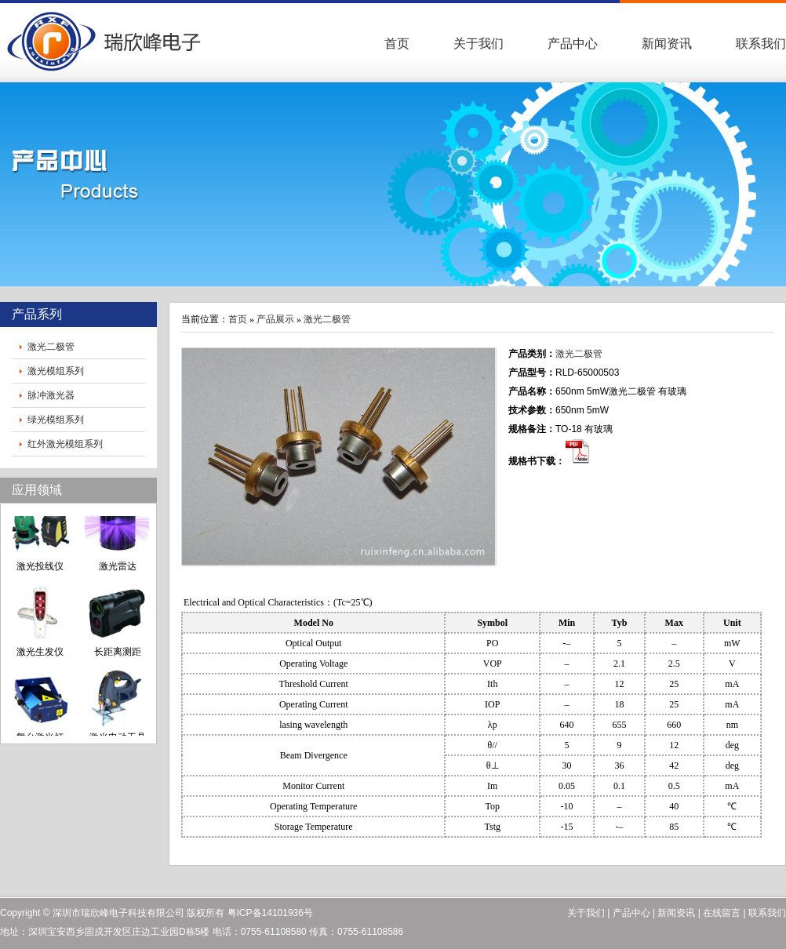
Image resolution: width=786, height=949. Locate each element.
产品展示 (275, 319)
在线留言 (722, 912)
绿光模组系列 (55, 419)
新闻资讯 (667, 43)
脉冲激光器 (51, 395)
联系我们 (761, 43)
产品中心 (573, 43)
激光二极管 (51, 346)
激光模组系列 (55, 370)
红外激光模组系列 (65, 443)
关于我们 (478, 43)
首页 (396, 43)
